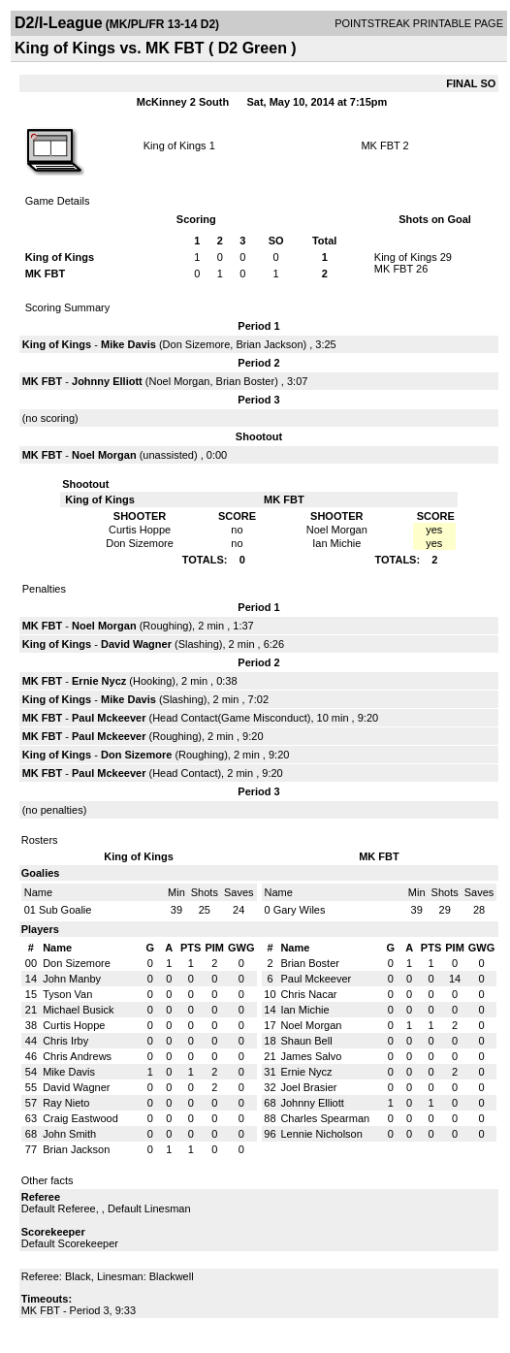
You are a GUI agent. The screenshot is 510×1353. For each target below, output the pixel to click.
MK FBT (380, 145)
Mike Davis (128, 344)
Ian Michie (304, 1009)
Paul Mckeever (108, 718)
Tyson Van (67, 994)
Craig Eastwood (80, 1118)
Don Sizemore (197, 344)
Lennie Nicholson (321, 1134)
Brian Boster (245, 381)
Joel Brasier (308, 1087)
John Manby (72, 978)
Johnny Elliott (107, 381)
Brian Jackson (269, 344)
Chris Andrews (77, 1056)
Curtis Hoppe (74, 1025)
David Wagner (136, 644)
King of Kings (175, 145)
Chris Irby (65, 1041)
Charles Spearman (324, 1118)
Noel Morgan (178, 381)
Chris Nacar (308, 994)
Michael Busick (78, 1009)
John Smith (69, 1134)
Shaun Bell (306, 1041)
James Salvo (310, 1056)
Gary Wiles (299, 910)
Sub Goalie (65, 910)
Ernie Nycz (99, 681)
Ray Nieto (66, 1103)
